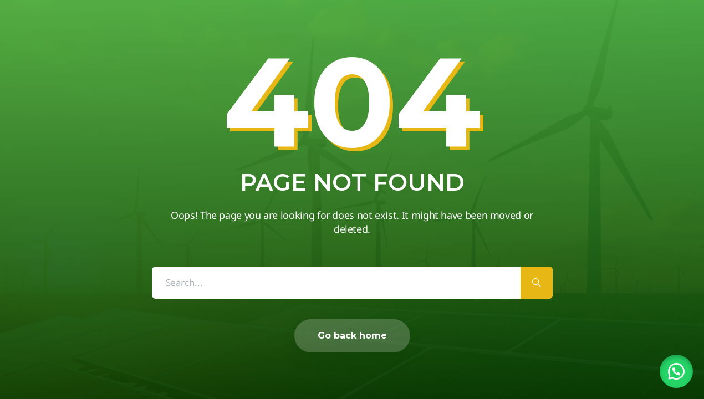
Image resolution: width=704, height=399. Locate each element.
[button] (676, 371)
